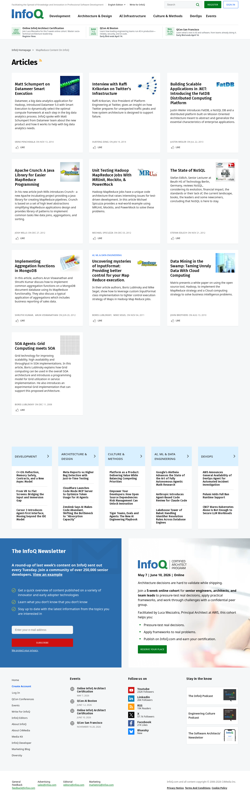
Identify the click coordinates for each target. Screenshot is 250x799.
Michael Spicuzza (102, 232)
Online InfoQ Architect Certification (91, 690)
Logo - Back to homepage (28, 14)
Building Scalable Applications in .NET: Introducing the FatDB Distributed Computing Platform (191, 93)
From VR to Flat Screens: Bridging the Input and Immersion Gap (30, 496)
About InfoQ (19, 724)
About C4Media (21, 730)
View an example (47, 574)
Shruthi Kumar (24, 315)
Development (59, 16)
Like (22, 147)
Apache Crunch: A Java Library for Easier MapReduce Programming (34, 177)
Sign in (230, 4)
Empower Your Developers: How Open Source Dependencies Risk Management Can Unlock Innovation (124, 497)
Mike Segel (119, 315)
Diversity (17, 755)
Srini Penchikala (25, 141)
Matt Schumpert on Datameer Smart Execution (32, 89)
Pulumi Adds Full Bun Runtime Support (216, 496)
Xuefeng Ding (100, 141)
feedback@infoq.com (23, 788)
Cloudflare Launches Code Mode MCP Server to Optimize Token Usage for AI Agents (78, 492)
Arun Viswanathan (46, 315)
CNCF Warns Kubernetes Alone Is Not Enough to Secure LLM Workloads (218, 510)
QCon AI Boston (87, 701)
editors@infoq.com (73, 785)
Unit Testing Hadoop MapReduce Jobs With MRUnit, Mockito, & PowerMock (111, 177)
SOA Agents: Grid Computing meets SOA (35, 346)
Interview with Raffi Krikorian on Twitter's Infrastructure (111, 89)
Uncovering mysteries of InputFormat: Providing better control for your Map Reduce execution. (111, 270)
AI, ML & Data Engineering (107, 255)
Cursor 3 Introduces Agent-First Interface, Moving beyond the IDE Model (31, 514)
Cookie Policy (219, 788)
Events (211, 16)
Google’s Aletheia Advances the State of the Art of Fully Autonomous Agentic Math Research (170, 478)
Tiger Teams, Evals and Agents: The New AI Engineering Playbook (124, 516)
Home (15, 680)
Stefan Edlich (178, 232)
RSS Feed (41, 62)
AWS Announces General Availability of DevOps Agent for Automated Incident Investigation (217, 478)
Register (212, 4)
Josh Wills (21, 232)
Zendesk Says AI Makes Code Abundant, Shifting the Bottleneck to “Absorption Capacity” (78, 513)
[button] (42, 643)
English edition (115, 4)
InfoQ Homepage (21, 50)
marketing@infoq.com (101, 785)
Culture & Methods (168, 16)
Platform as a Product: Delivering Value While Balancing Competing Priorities (124, 477)
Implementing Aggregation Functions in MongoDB (35, 266)
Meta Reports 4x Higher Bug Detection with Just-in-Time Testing (78, 475)
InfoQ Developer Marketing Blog (21, 746)
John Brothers (179, 315)
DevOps (196, 16)
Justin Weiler (178, 141)
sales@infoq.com (47, 785)
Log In (16, 692)
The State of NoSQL (187, 170)
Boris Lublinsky (101, 315)
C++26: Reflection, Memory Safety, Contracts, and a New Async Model (30, 477)
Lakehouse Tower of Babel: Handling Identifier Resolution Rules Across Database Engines (171, 516)
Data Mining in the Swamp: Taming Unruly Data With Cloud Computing (190, 268)
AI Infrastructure (132, 16)
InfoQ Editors (20, 718)
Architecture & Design (95, 16)
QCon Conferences (23, 699)
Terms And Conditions (198, 788)
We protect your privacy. (25, 650)
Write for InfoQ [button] (137, 4)
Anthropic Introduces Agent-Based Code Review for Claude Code (171, 497)
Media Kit (17, 736)
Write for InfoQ (21, 711)
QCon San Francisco (89, 722)
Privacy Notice (175, 788)
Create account (21, 686)
